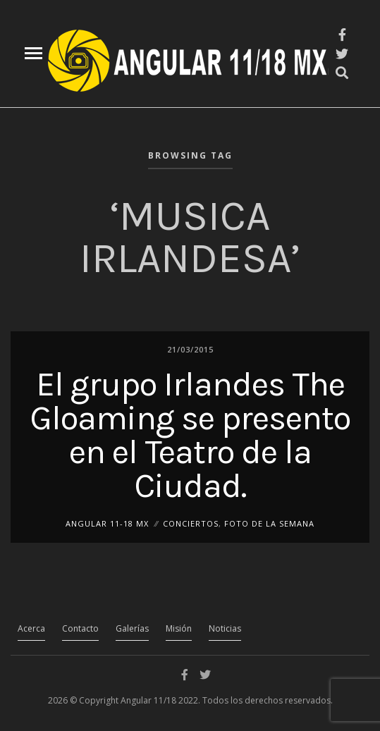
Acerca (31, 628)
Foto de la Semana (269, 522)
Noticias (225, 628)
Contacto (80, 628)
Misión (179, 628)
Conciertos (191, 522)
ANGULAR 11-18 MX (107, 522)
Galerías (132, 628)
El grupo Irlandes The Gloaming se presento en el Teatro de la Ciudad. (190, 434)
